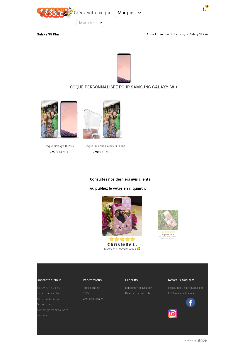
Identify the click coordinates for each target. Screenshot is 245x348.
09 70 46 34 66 (51, 287)
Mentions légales (92, 298)
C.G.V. (85, 293)
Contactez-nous (49, 280)
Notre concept (91, 287)
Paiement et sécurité (137, 293)
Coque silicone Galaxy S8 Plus (105, 146)
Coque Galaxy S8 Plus (59, 146)
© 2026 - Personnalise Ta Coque (57, 340)
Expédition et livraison (139, 287)
